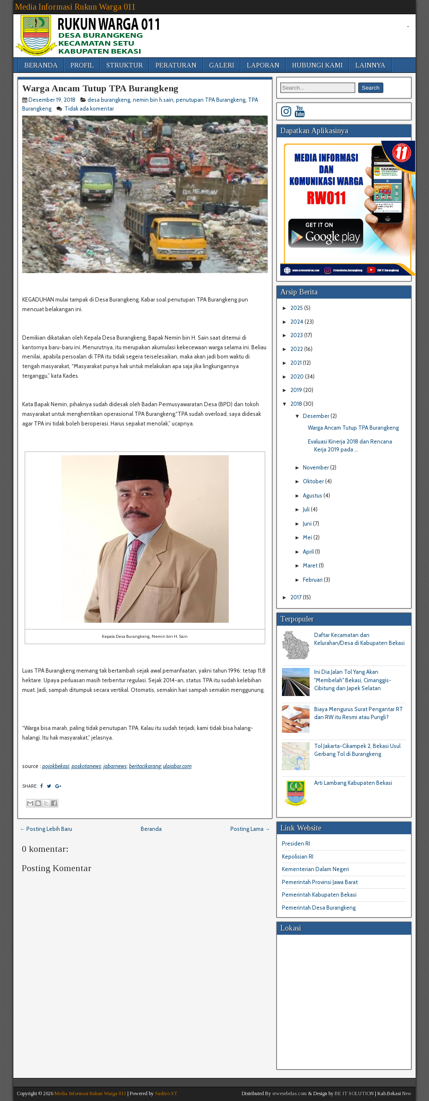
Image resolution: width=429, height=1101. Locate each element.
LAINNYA (370, 65)
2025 (297, 307)
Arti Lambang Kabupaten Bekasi (353, 782)
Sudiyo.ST (166, 1093)
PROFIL (82, 65)
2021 (296, 362)
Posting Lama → (250, 828)
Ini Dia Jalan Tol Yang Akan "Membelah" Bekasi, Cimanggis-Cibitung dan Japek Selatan (352, 679)
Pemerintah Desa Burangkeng (319, 907)
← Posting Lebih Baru (46, 828)
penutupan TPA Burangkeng (211, 99)
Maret (311, 565)
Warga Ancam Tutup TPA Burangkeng (100, 88)
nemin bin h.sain (153, 99)
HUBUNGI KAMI (317, 65)
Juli (307, 509)
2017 (296, 597)
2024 (297, 321)
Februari (313, 579)
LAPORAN (263, 65)
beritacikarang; (145, 766)
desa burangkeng (109, 99)
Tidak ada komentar (90, 108)
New (406, 1093)
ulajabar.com (177, 766)
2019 (296, 390)
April (309, 551)
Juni (308, 523)
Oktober (314, 481)
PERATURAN (175, 65)
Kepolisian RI (297, 856)
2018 (296, 403)
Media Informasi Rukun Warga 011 (75, 6)
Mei (308, 537)
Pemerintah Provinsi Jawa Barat (320, 882)
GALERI (221, 65)
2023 (297, 335)
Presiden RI (296, 843)
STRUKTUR (124, 65)
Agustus (313, 495)
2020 (297, 376)
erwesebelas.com (289, 1093)
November (316, 467)
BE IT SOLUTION (354, 1093)
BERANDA (41, 65)
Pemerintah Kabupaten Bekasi (319, 894)
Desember (317, 416)
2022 (297, 349)
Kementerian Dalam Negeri (315, 869)
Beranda (151, 828)
